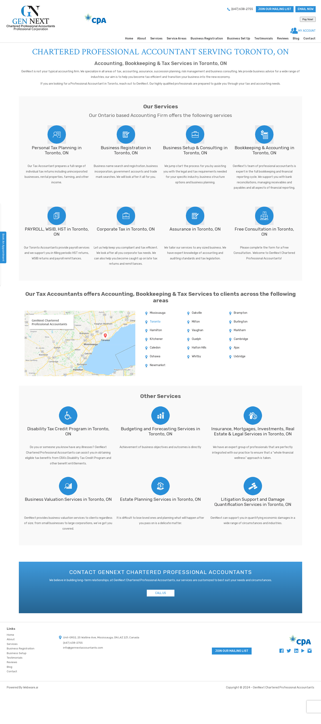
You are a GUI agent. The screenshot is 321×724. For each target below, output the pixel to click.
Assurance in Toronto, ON (195, 229)
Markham (240, 330)
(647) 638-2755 (242, 9)
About (141, 38)
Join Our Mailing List (274, 9)
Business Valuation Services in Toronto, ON (68, 499)
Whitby (196, 356)
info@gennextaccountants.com (83, 647)
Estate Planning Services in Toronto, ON (160, 499)
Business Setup (16, 653)
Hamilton (156, 330)
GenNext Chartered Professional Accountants (283, 687)
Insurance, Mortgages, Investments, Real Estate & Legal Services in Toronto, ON (252, 431)
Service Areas (176, 38)
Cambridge (241, 339)
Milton (196, 321)
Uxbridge (239, 356)
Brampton (240, 313)
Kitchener (156, 339)
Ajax (237, 347)
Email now (305, 9)
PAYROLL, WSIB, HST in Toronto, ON (57, 231)
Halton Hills (199, 347)
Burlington (241, 321)
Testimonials (263, 38)
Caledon (155, 347)
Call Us (160, 593)
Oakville (197, 313)
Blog (296, 38)
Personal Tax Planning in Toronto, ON (56, 150)
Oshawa (155, 356)
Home (129, 38)
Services (156, 38)
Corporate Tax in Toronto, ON (126, 229)
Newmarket (157, 365)
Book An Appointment (3, 247)
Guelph (196, 339)
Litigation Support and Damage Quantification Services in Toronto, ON (252, 502)
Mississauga (157, 313)
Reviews (283, 38)
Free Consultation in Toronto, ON (264, 231)
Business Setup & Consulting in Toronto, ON (195, 150)
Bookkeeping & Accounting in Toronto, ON (264, 150)
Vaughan (197, 330)
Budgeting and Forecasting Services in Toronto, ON (160, 431)
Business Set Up (238, 38)
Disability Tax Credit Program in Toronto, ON (68, 431)
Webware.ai (30, 687)
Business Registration (207, 38)
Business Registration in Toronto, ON (126, 150)
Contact (309, 38)
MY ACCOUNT (307, 31)
